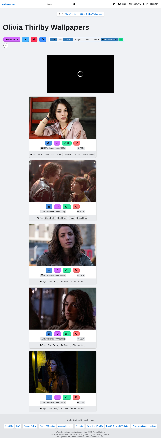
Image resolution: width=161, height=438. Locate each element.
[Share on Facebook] (42, 39)
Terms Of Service (47, 426)
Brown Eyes (49, 154)
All (6, 45)
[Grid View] (53, 39)
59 (67, 143)
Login (145, 4)
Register (154, 4)
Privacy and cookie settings (144, 426)
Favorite (12, 39)
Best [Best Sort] (86, 40)
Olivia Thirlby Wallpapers (91, 14)
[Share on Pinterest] (34, 39)
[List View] (60, 39)
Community (135, 4)
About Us (9, 426)
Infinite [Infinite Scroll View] (68, 40)
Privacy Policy (30, 426)
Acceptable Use (65, 426)
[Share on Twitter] (25, 39)
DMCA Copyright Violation (117, 426)
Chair (59, 154)
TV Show (64, 282)
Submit (122, 4)
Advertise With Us (95, 426)
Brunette (68, 154)
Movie (72, 218)
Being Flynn (82, 218)
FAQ (18, 426)
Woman (77, 154)
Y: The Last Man (77, 282)
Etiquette (79, 426)
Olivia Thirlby (70, 14)
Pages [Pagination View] (77, 40)
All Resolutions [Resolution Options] (109, 40)
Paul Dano (62, 218)
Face (40, 154)
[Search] (74, 4)
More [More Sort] (95, 40)
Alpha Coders (8, 4)
